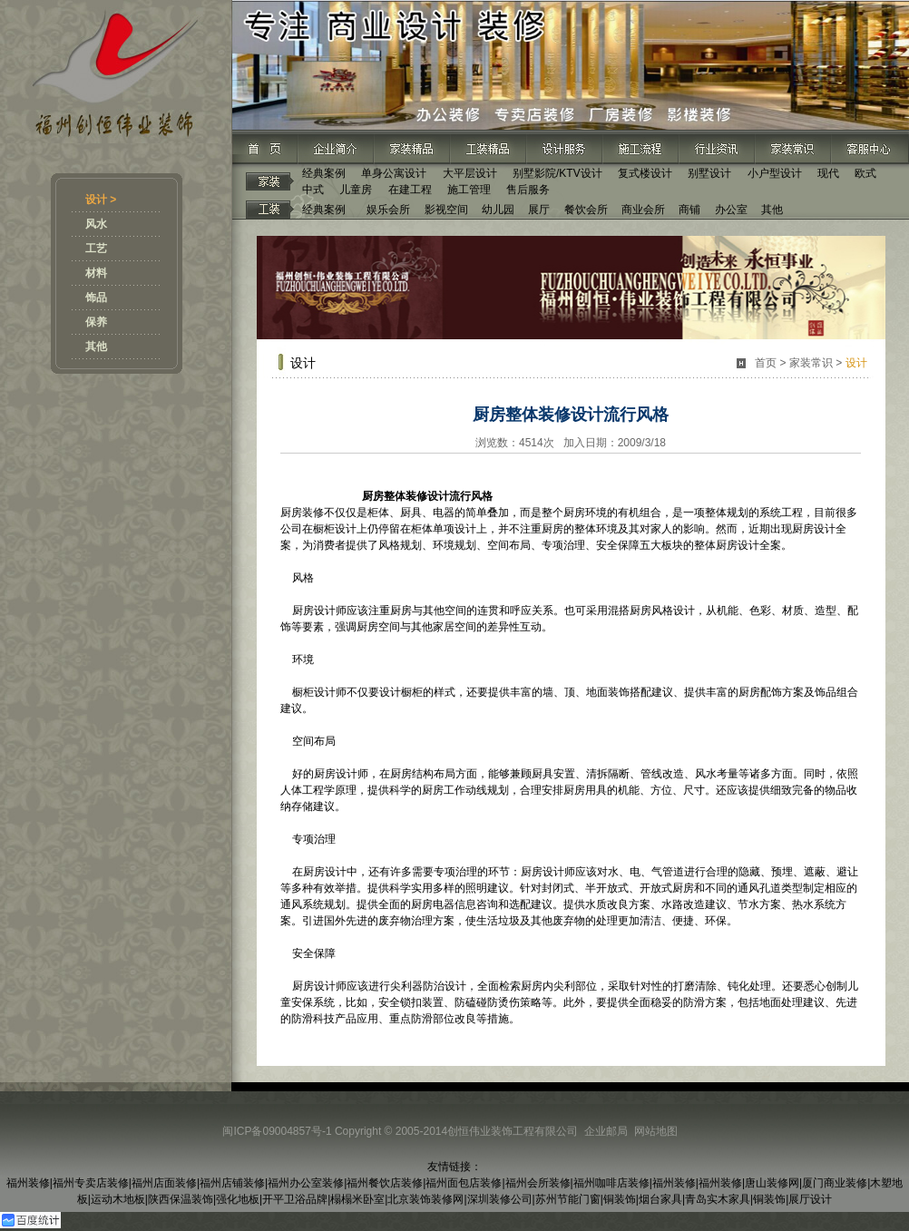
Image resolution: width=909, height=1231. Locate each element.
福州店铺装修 (232, 1183)
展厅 (539, 209)
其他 (96, 346)
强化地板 (237, 1199)
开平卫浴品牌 (294, 1199)
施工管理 (469, 189)
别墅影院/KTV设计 (557, 173)
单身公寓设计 (393, 173)
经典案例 (324, 173)
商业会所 (643, 209)
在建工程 (410, 189)
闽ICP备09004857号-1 (276, 1131)
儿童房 (355, 189)
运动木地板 (118, 1199)
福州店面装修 (164, 1183)
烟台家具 (660, 1199)
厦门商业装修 (834, 1183)
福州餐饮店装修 (385, 1183)
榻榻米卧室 (357, 1199)
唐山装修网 (772, 1183)
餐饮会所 (586, 209)
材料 (96, 273)
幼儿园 (498, 209)
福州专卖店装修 (91, 1183)
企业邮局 (606, 1131)
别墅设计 (709, 173)
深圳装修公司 (500, 1199)
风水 (96, 224)
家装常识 (811, 363)
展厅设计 (810, 1199)
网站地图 (656, 1131)
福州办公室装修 (306, 1183)
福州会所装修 (538, 1183)
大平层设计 (470, 173)
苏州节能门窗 (568, 1199)
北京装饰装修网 (425, 1199)
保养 (96, 322)
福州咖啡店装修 (611, 1183)
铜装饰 (619, 1199)
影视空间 (446, 209)
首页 (766, 363)
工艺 (96, 248)
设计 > (100, 199)
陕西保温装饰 (180, 1199)
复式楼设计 (645, 173)
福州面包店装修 (463, 1183)
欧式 (865, 173)
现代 (828, 173)
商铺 (689, 209)
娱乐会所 (388, 209)
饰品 (96, 297)
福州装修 (28, 1183)
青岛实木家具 (717, 1199)
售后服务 (528, 189)
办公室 (731, 209)
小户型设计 (775, 173)
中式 (313, 189)
